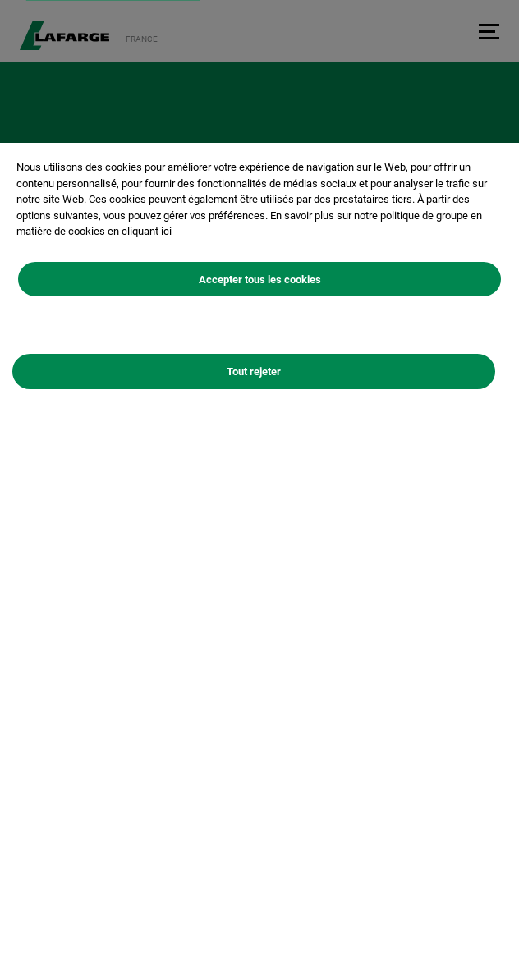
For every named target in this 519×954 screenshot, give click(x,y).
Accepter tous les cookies (260, 286)
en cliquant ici (140, 238)
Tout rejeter (254, 379)
